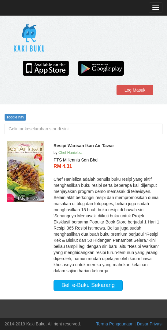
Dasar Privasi (149, 323)
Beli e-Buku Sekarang (88, 285)
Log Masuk (134, 90)
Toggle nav (15, 117)
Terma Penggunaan (115, 323)
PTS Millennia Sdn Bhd (76, 160)
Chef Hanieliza (70, 152)
